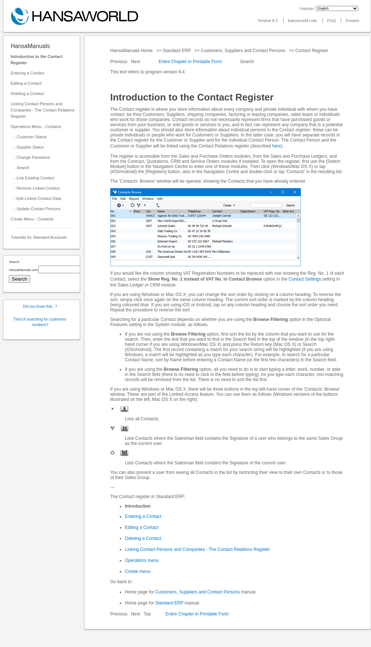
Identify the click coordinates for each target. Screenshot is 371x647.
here (276, 146)
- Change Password (30, 157)
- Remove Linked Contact (35, 188)
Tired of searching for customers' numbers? (40, 322)
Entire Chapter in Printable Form (189, 61)
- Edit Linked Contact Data (36, 198)
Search (247, 61)
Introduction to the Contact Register (36, 59)
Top (147, 614)
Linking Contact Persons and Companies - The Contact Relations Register (43, 110)
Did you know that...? (40, 306)
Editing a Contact (26, 83)
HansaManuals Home (132, 50)
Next (136, 61)
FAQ (331, 20)
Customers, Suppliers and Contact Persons (243, 50)
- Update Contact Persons (36, 208)
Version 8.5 (268, 20)
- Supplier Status (27, 147)
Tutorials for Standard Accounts (39, 237)
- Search (20, 167)
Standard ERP (176, 50)
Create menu (137, 571)
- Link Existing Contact (32, 178)
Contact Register (311, 50)
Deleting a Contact (27, 93)
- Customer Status (29, 137)
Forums (352, 20)
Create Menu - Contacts (32, 219)
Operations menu (142, 560)
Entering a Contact (27, 73)
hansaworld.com (303, 20)
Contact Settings (305, 279)
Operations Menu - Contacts (36, 126)
